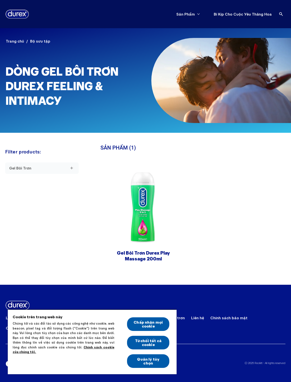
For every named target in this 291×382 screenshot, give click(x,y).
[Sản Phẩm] (185, 14)
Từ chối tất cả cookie (148, 342)
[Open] (281, 14)
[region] (92, 341)
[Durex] (17, 14)
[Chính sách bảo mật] (229, 318)
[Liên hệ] (197, 318)
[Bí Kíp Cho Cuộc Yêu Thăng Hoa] (243, 14)
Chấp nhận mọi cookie (148, 324)
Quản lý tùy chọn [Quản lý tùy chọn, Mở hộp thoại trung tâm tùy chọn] (148, 361)
